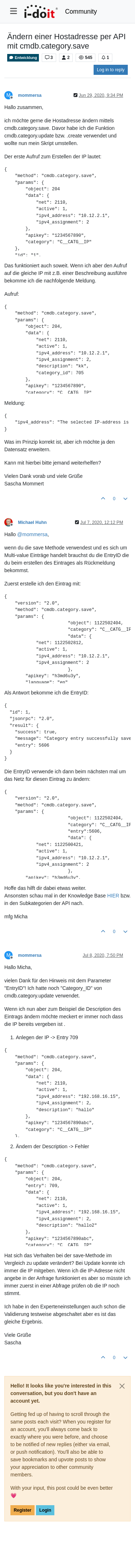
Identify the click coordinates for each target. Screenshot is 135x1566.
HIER (113, 896)
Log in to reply (111, 69)
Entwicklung (23, 57)
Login (45, 1510)
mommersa (29, 95)
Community (81, 11)
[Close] (122, 1386)
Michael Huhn (32, 522)
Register (22, 1510)
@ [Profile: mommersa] (32, 534)
